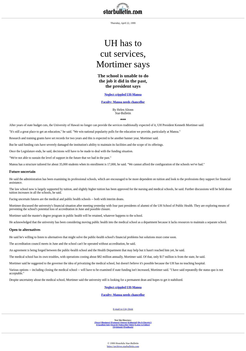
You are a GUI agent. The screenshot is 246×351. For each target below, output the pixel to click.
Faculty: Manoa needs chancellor (123, 102)
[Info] (131, 325)
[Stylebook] (118, 327)
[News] (98, 322)
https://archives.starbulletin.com (123, 346)
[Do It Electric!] (144, 322)
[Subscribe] (123, 325)
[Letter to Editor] (142, 325)
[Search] (114, 325)
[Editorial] (132, 322)
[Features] (115, 322)
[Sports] (123, 322)
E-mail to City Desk (123, 309)
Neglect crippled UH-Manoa (123, 94)
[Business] (105, 322)
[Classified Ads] (103, 325)
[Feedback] (128, 327)
